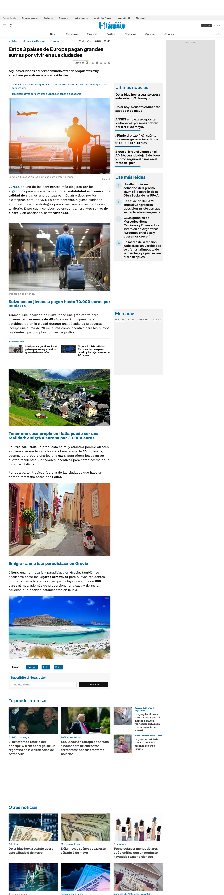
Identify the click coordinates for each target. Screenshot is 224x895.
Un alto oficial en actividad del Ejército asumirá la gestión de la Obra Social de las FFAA (141, 189)
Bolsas (130, 320)
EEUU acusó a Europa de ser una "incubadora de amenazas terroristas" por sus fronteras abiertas (85, 748)
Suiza (58, 667)
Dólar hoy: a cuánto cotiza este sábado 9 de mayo (137, 109)
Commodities (143, 320)
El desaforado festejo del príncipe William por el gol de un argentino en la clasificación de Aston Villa (32, 748)
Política (111, 34)
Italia (45, 667)
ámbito (13, 41)
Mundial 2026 (124, 18)
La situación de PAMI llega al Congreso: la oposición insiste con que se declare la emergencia (142, 206)
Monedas (120, 320)
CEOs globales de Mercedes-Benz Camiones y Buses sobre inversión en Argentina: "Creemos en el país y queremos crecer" (141, 227)
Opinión (149, 34)
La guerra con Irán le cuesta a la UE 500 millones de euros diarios (146, 744)
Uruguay (169, 34)
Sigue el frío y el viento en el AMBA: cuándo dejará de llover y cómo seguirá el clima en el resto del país (138, 157)
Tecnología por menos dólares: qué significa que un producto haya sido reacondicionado (136, 853)
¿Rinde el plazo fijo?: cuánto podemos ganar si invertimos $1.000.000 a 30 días (136, 139)
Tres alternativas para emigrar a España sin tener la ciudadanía (46, 93)
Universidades (81, 18)
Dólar (53, 34)
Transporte (64, 18)
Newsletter (217, 34)
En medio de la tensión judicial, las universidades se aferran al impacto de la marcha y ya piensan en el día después (142, 249)
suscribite (206, 26)
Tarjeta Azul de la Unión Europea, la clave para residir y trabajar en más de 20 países (94, 351)
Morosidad (141, 18)
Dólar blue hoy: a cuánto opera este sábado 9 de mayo (137, 96)
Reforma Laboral (29, 18)
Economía (72, 34)
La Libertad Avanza (102, 18)
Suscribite (93, 684)
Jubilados (48, 18)
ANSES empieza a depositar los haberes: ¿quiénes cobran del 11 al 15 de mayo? (136, 123)
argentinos (17, 191)
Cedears (156, 320)
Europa (54, 41)
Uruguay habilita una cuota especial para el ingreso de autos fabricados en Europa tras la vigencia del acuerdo (147, 722)
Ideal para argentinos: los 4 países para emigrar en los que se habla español (41, 349)
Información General (33, 41)
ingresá (216, 26)
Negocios (130, 34)
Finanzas (92, 34)
